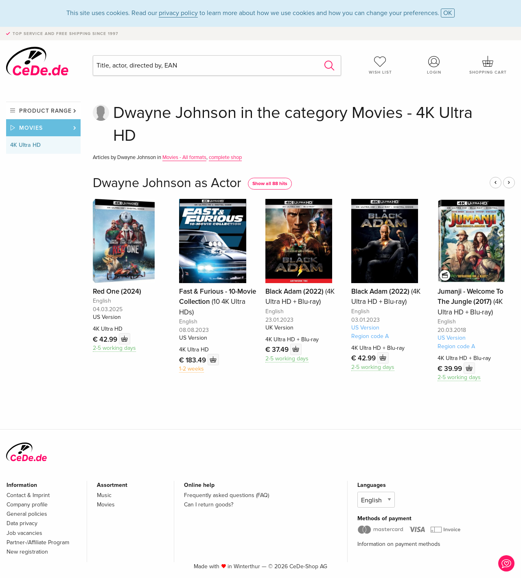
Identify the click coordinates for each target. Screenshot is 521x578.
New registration (27, 551)
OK (447, 13)
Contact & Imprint (28, 495)
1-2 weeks (191, 368)
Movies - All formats (184, 157)
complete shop (225, 157)
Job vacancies (24, 533)
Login (434, 65)
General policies (27, 513)
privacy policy (178, 13)
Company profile (27, 504)
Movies (31, 127)
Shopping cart (488, 65)
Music (104, 495)
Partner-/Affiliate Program (38, 542)
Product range (45, 110)
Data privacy (22, 523)
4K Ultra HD (25, 145)
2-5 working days (114, 348)
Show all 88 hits (269, 184)
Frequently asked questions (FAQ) (226, 495)
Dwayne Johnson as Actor (167, 183)
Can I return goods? (208, 504)
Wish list (380, 65)
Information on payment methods (398, 544)
